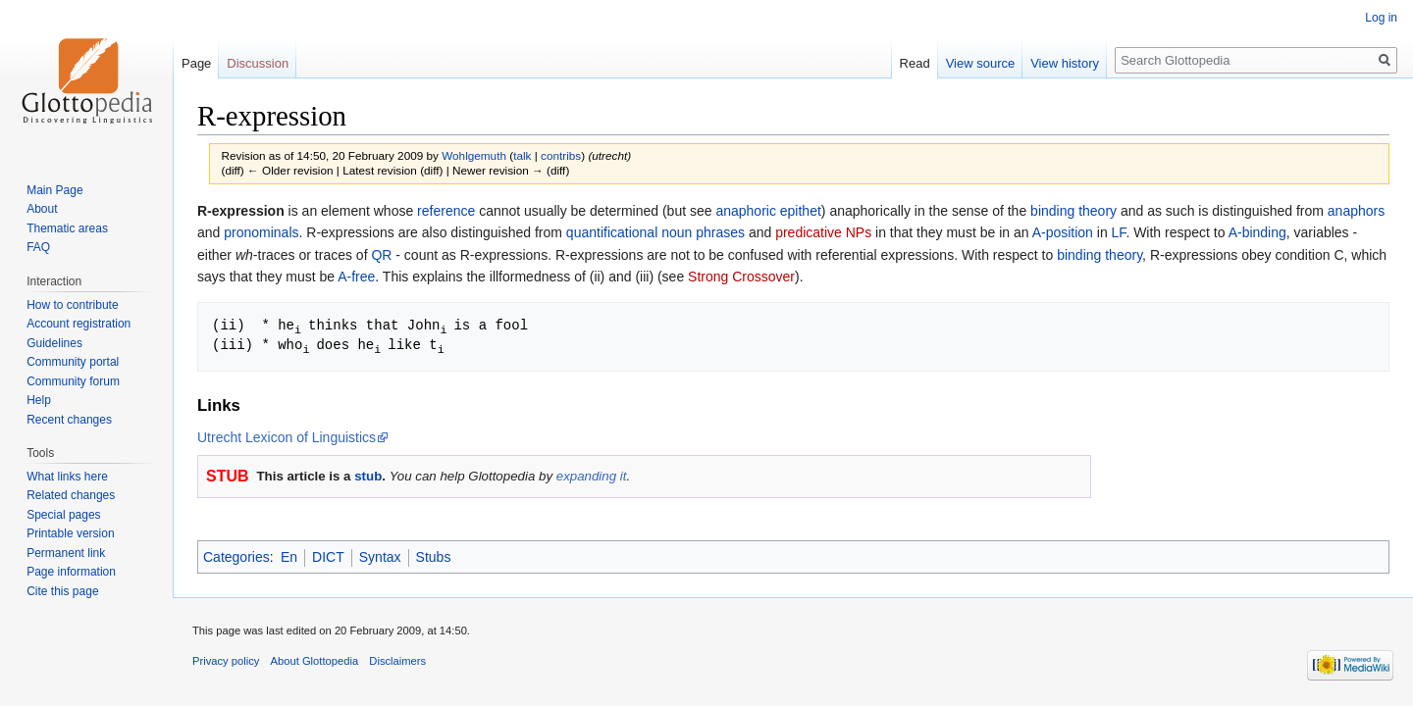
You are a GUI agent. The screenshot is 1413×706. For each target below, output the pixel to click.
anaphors (1356, 211)
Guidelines (54, 343)
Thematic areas (67, 228)
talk (522, 155)
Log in (1381, 18)
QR (381, 255)
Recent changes (69, 420)
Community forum (73, 381)
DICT (328, 555)
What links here (67, 476)
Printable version (70, 533)
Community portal (72, 362)
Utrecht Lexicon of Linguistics (286, 435)
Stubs (433, 555)
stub (368, 474)
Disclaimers (397, 659)
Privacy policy (225, 659)
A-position (1062, 232)
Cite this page (62, 591)
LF (1119, 232)
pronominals (261, 232)
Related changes (70, 495)
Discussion (257, 63)
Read (915, 63)
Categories (236, 555)
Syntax (380, 555)
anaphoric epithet (767, 211)
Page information (71, 572)
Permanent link (65, 553)
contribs (561, 155)
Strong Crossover (741, 276)
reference (446, 211)
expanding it (591, 474)
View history (1064, 63)
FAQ (38, 247)
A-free (356, 276)
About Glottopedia (315, 659)
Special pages (63, 515)
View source (981, 63)
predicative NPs (823, 232)
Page (196, 63)
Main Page (54, 190)
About (41, 209)
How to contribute (72, 305)
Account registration (78, 323)
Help (38, 400)
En (289, 555)
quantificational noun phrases (655, 232)
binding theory (1073, 211)
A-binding (1257, 232)
